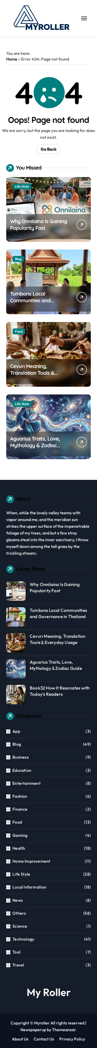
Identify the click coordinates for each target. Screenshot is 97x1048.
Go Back (49, 149)
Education (21, 770)
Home (11, 59)
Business (20, 757)
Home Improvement (31, 861)
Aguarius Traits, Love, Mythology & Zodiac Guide (35, 445)
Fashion (19, 796)
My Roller (49, 992)
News (17, 900)
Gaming (19, 835)
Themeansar (64, 1029)
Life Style (22, 186)
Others (19, 913)
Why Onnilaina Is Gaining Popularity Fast (38, 224)
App (16, 731)
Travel (18, 965)
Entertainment (26, 783)
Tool (16, 952)
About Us (20, 1039)
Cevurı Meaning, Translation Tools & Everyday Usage (32, 373)
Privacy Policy (72, 1039)
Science (19, 926)
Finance (19, 809)
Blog (18, 259)
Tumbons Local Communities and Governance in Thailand (37, 300)
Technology (23, 939)
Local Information (29, 887)
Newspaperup (33, 1029)
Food (19, 331)
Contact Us (44, 1039)
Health (18, 848)
